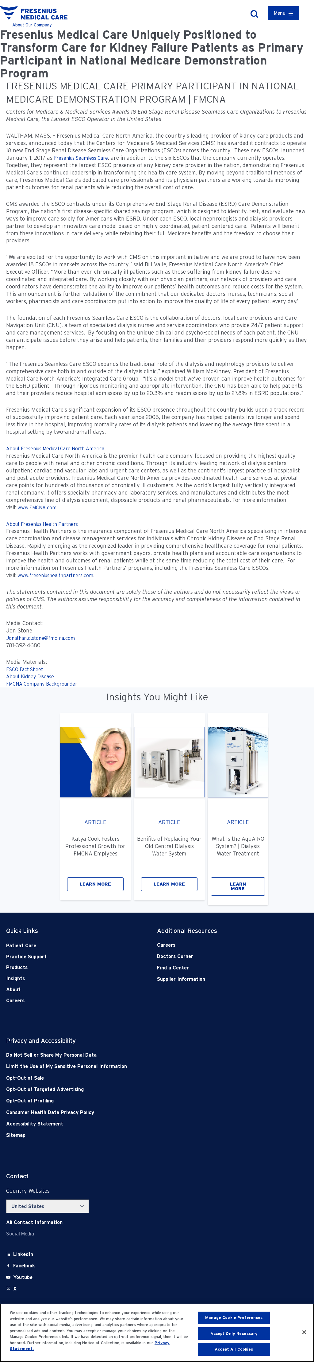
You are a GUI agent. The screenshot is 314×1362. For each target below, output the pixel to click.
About (13, 989)
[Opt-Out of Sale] (126, 1078)
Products (17, 967)
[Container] (283, 13)
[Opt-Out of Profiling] (126, 1101)
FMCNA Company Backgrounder (41, 684)
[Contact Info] (34, 1222)
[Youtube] (23, 1277)
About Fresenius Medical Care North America (55, 449)
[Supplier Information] (217, 979)
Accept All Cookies (234, 1349)
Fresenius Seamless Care (81, 158)
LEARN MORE (95, 884)
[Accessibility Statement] (126, 1124)
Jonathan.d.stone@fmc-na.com (40, 638)
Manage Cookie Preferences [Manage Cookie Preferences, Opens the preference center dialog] (233, 1317)
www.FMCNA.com (36, 508)
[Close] (304, 1332)
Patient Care (21, 946)
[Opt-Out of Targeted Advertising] (126, 1089)
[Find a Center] (217, 968)
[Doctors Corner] (217, 956)
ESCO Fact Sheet (24, 669)
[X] (15, 1289)
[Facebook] (24, 1265)
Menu (279, 13)
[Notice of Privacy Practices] (126, 1066)
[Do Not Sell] (126, 1055)
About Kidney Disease (30, 676)
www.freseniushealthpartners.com (55, 575)
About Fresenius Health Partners (42, 524)
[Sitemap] (126, 1135)
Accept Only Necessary (234, 1333)
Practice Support (26, 957)
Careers (15, 1001)
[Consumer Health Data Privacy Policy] (126, 1112)
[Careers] (217, 945)
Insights (15, 978)
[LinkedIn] (23, 1254)
